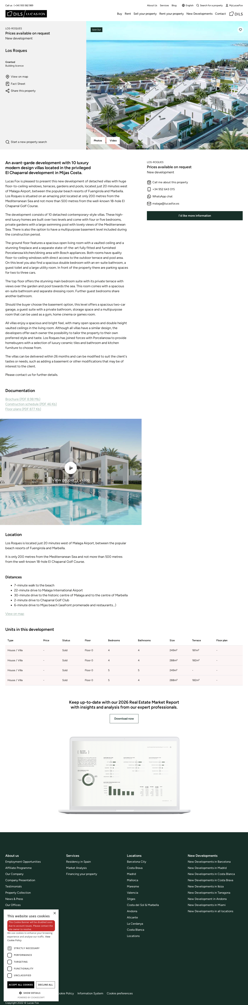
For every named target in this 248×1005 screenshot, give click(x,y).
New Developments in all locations (210, 911)
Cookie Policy (65, 993)
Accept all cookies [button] (21, 984)
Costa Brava (134, 868)
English (187, 5)
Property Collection (18, 892)
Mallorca (132, 880)
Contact (220, 13)
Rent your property (171, 13)
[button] (31, 993)
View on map (16, 76)
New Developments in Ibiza (206, 886)
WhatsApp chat (160, 196)
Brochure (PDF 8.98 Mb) (22, 399)
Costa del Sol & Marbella (143, 905)
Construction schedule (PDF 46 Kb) (31, 404)
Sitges (131, 899)
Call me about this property (167, 182)
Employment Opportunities (23, 861)
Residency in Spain (78, 861)
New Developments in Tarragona (209, 892)
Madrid (131, 874)
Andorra (132, 911)
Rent (128, 13)
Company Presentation (20, 880)
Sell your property (145, 13)
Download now (124, 718)
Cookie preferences (120, 993)
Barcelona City (136, 861)
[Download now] (124, 776)
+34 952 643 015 (161, 189)
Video (113, 140)
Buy (119, 13)
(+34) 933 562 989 (23, 5)
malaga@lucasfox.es (163, 203)
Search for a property (209, 5)
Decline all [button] (45, 984)
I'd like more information (195, 215)
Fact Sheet (15, 84)
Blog (174, 5)
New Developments (199, 13)
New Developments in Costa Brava (210, 880)
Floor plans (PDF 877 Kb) (23, 409)
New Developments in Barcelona (209, 861)
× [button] (54, 913)
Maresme (133, 886)
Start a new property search (26, 142)
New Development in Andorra (207, 899)
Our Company (14, 874)
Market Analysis (76, 868)
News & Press (14, 899)
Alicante (132, 917)
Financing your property (81, 874)
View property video (71, 471)
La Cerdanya (135, 923)
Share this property (20, 91)
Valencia (132, 892)
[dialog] (31, 955)
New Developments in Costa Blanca (211, 874)
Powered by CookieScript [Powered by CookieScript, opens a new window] (31, 997)
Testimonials (13, 886)
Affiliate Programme (18, 868)
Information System (90, 993)
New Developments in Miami (207, 905)
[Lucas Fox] (26, 14)
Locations (133, 936)
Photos (98, 140)
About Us (152, 5)
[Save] (240, 30)
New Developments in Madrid (207, 868)
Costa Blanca (135, 929)
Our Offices (13, 905)
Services (164, 5)
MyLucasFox (234, 5)
